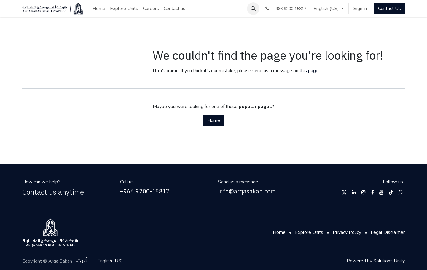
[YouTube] (381, 192)
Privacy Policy (347, 232)
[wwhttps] (400, 192)
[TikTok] (391, 192)
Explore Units (309, 232)
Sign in (360, 8)
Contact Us (389, 8)
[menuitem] (99, 9)
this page (308, 70)
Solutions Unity (389, 261)
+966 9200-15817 (145, 191)
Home (213, 120)
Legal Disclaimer (388, 232)
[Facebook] (372, 192)
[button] (253, 8)
